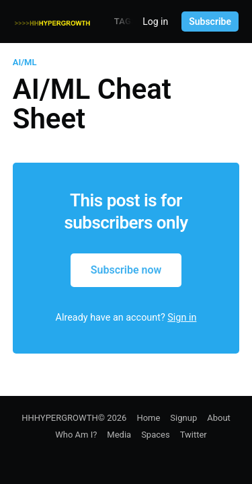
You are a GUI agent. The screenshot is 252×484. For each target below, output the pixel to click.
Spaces (155, 435)
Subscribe (210, 21)
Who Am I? (76, 435)
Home (148, 418)
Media (119, 435)
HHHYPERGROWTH (60, 418)
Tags (125, 21)
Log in (155, 21)
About (218, 418)
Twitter (193, 435)
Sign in (181, 317)
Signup (183, 418)
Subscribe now (126, 270)
